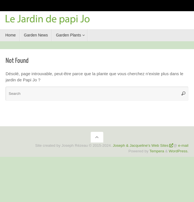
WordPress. (178, 151)
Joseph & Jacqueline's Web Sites (141, 145)
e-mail (183, 145)
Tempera (156, 151)
